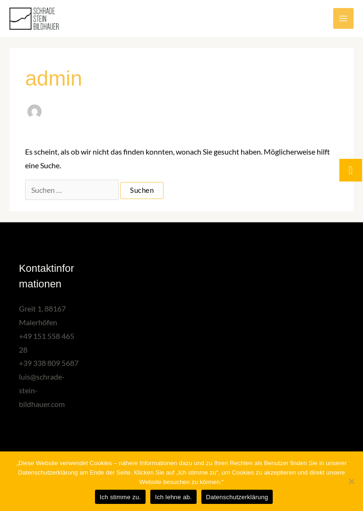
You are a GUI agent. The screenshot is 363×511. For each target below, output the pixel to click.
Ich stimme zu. (120, 497)
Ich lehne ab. (173, 497)
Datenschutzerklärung (237, 497)
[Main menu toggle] (343, 18)
